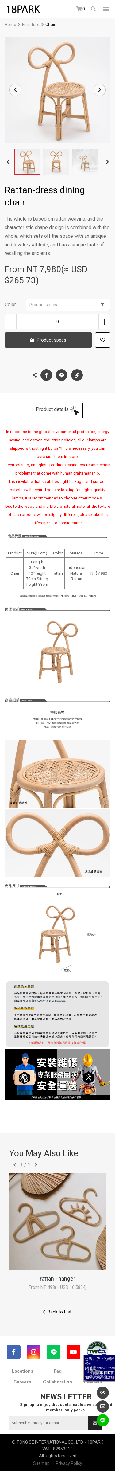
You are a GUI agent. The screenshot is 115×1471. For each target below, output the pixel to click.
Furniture (31, 24)
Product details (52, 409)
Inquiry (92, 1371)
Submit (95, 1423)
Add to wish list (102, 340)
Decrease (11, 321)
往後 (35, 1164)
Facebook (46, 375)
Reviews (93, 1382)
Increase (104, 321)
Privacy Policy (69, 1463)
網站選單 (106, 9)
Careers (22, 1382)
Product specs (66, 304)
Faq (58, 1371)
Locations (22, 1371)
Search (93, 8)
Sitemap (41, 1463)
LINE (61, 375)
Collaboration (57, 1382)
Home (10, 24)
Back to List (59, 1312)
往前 (14, 1164)
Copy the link (77, 373)
